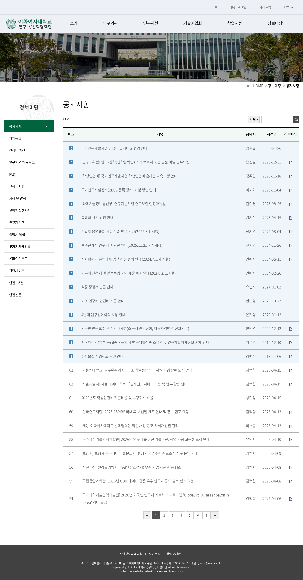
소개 (73, 23)
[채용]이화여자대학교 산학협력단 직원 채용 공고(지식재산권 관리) (130, 425)
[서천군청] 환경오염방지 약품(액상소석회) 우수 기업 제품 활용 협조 (131, 467)
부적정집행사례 (20, 210)
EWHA (288, 7)
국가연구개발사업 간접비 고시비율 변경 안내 (114, 148)
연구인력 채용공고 (22, 162)
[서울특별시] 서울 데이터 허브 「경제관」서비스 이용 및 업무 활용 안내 (134, 384)
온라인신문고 (18, 258)
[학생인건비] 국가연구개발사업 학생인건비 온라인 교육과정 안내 (129, 176)
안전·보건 (16, 282)
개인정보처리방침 (131, 553)
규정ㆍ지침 (17, 186)
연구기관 (110, 23)
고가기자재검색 (20, 246)
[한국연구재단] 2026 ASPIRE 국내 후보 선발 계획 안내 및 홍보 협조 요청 (135, 411)
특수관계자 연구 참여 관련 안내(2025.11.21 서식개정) (122, 245)
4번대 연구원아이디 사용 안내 (103, 314)
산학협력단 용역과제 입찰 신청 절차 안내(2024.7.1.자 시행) (125, 259)
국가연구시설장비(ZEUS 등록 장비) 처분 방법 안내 (118, 190)
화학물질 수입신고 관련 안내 (102, 356)
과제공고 (15, 138)
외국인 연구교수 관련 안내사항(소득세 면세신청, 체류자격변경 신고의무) (135, 328)
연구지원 (150, 23)
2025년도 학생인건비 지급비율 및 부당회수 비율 (117, 397)
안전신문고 (17, 294)
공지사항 (15, 126)
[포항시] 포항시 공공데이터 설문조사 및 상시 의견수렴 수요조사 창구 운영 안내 (139, 453)
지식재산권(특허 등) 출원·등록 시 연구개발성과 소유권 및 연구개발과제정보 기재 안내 (145, 342)
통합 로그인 (238, 7)
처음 (147, 515)
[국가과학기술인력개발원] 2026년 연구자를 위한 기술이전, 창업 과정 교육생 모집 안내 (145, 439)
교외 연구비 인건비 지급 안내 (102, 301)
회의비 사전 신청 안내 (97, 217)
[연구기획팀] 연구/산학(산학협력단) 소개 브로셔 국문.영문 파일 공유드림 (135, 162)
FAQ (12, 174)
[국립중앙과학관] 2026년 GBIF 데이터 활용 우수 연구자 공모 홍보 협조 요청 (137, 481)
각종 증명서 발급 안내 (97, 287)
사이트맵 (265, 7)
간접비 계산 (17, 150)
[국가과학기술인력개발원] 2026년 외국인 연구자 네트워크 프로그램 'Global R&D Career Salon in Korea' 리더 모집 (155, 498)
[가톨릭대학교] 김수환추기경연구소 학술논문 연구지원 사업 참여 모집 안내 (136, 370)
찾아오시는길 (175, 553)
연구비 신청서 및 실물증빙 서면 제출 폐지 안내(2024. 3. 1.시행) (128, 273)
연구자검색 (17, 222)
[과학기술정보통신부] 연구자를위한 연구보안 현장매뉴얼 (123, 203)
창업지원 (234, 23)
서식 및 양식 (17, 198)
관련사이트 (17, 270)
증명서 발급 (17, 234)
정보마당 (275, 23)
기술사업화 (192, 23)
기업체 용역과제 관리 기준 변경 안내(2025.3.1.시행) (120, 231)
